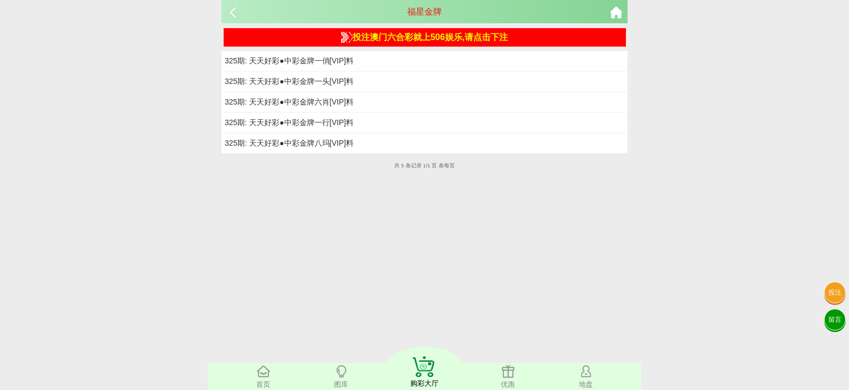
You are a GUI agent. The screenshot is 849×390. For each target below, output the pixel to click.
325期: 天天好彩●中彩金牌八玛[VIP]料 (289, 143)
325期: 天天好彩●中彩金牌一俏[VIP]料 (289, 60)
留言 (834, 319)
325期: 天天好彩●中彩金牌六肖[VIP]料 (289, 102)
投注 (834, 292)
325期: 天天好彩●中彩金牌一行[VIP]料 (289, 122)
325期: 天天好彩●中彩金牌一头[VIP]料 (289, 81)
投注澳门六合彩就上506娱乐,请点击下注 (424, 37)
